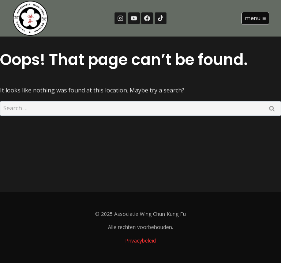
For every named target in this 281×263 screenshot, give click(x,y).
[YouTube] (134, 18)
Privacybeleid (140, 240)
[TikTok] (160, 18)
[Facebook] (147, 18)
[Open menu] (255, 18)
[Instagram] (120, 18)
